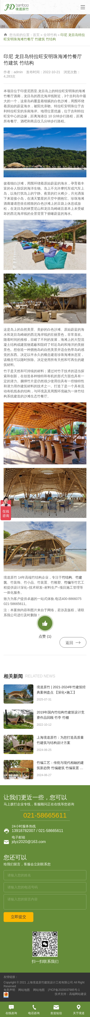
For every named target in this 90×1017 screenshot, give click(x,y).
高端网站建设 (77, 994)
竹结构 (67, 577)
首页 (36, 35)
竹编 (67, 582)
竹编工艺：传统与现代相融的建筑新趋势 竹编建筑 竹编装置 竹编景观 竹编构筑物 (60, 766)
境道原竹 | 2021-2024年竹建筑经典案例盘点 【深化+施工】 (61, 689)
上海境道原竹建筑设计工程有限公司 (50, 982)
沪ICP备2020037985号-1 (64, 990)
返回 (73, 642)
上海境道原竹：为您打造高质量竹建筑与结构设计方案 (60, 740)
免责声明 (9, 990)
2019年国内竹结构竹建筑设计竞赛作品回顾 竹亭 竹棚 (60, 714)
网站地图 (24, 990)
